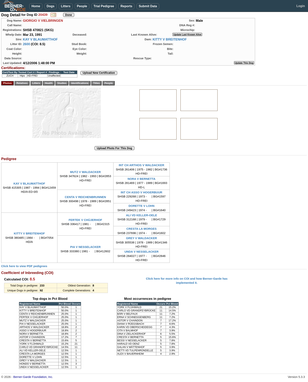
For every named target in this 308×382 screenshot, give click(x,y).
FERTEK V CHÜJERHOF (85, 220)
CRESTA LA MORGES (141, 228)
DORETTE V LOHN (141, 205)
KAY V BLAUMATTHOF (40, 39)
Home (35, 6)
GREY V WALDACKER (141, 238)
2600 (26, 44)
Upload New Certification (99, 72)
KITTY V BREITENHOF (170, 39)
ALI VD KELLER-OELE (141, 215)
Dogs (50, 6)
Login (300, 6)
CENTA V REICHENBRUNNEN (85, 197)
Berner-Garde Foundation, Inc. (33, 376)
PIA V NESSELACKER (85, 247)
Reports (126, 6)
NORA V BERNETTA (141, 178)
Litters (66, 6)
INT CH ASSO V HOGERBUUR (141, 192)
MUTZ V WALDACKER (85, 172)
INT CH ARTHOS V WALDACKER (141, 165)
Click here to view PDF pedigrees (24, 266)
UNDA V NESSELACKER (141, 251)
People (82, 6)
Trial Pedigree (104, 6)
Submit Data (148, 6)
